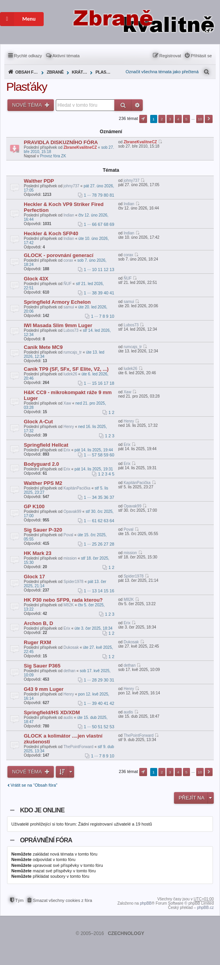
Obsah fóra (27, 72)
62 (100, 520)
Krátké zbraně (80, 72)
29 (100, 680)
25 (94, 544)
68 (106, 224)
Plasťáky (104, 72)
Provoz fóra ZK (53, 156)
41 (112, 293)
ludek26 (70, 374)
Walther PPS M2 (43, 483)
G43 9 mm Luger (44, 689)
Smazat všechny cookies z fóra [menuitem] (62, 900)
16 (100, 383)
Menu (17, 19)
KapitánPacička (77, 488)
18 (112, 383)
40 (106, 293)
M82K (69, 605)
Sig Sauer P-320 (43, 530)
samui (69, 307)
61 (94, 520)
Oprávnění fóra (46, 840)
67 (100, 224)
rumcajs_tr (73, 352)
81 (112, 195)
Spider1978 (73, 581)
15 (94, 383)
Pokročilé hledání (137, 105)
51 (100, 726)
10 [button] (200, 119)
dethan (70, 671)
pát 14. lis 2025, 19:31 (94, 469)
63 (106, 520)
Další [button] (209, 119)
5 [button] (186, 119)
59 (106, 455)
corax (68, 260)
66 (94, 224)
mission (70, 558)
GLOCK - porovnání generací (58, 255)
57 (94, 455)
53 (112, 726)
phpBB (146, 903)
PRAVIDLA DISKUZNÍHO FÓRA (61, 142)
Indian (69, 215)
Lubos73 (71, 330)
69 (112, 224)
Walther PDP (39, 181)
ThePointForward (79, 747)
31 (112, 680)
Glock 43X (36, 279)
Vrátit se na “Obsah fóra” (34, 785)
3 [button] (170, 119)
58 (100, 455)
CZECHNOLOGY (126, 933)
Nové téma (27, 105)
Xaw (67, 403)
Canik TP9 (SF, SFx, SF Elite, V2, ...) (66, 369)
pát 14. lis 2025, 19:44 (94, 450)
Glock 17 (34, 576)
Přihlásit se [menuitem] (201, 55)
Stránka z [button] (143, 119)
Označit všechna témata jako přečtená (162, 71)
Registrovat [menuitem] (170, 55)
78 (94, 195)
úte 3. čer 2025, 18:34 (93, 628)
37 (112, 497)
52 (106, 726)
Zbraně (55, 72)
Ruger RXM (37, 642)
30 (106, 680)
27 (106, 544)
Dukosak (71, 647)
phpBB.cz (205, 907)
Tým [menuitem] (19, 900)
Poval (68, 535)
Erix (67, 450)
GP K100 (34, 506)
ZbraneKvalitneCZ (80, 147)
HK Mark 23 (37, 553)
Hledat (123, 105)
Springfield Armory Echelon (57, 302)
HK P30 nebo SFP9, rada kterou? (63, 600)
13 (112, 269)
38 (94, 293)
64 (112, 520)
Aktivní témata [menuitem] (66, 55)
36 (106, 497)
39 (100, 293)
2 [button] (162, 119)
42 (112, 703)
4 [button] (178, 119)
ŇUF (68, 284)
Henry (69, 426)
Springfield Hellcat (46, 445)
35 (100, 497)
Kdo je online (42, 810)
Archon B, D (38, 623)
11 (100, 269)
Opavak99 (73, 511)
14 (100, 590)
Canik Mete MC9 (43, 347)
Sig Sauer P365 (42, 666)
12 (106, 269)
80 (106, 195)
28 (112, 544)
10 (94, 269)
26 (100, 544)
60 (112, 455)
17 (106, 383)
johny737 (72, 186)
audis (68, 717)
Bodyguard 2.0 (41, 464)
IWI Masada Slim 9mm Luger (58, 325)
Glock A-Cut (38, 421)
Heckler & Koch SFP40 (51, 233)
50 (94, 726)
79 (100, 195)
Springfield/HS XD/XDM (52, 712)
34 (94, 497)
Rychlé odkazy (28, 55)
